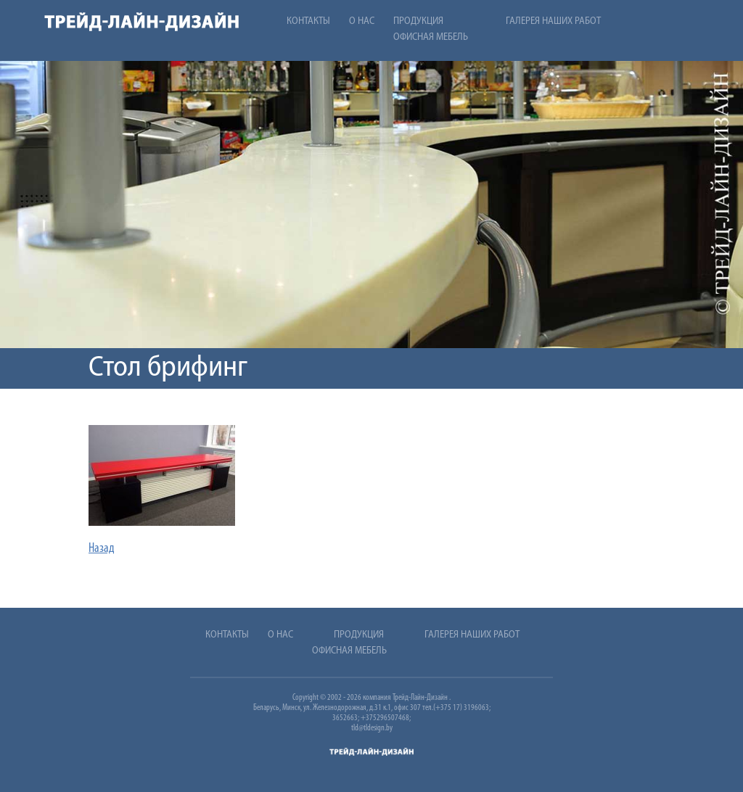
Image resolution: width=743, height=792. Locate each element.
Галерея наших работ (553, 21)
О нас (361, 21)
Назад (102, 549)
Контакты (308, 21)
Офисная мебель (430, 37)
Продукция (418, 21)
